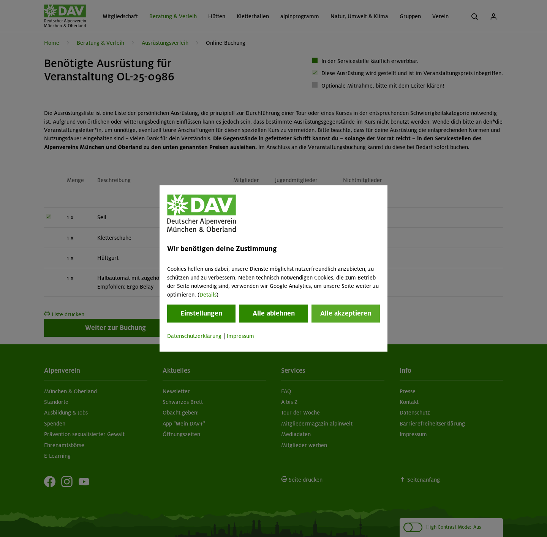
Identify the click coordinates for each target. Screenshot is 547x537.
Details (208, 294)
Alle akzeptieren (345, 313)
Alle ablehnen (274, 313)
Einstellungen (201, 313)
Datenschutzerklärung (194, 336)
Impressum (240, 336)
